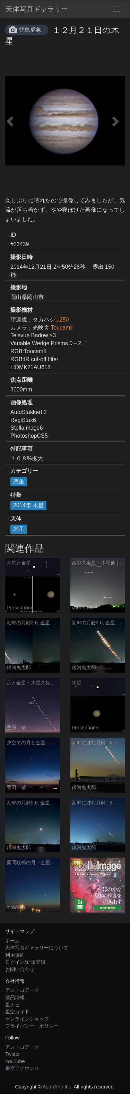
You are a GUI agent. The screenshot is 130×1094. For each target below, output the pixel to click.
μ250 (62, 320)
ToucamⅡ (62, 328)
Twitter (12, 1054)
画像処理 (21, 402)
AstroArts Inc (57, 1086)
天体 (15, 518)
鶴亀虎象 (30, 30)
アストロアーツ (22, 990)
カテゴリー (24, 471)
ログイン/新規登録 (25, 962)
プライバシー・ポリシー (32, 1026)
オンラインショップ (27, 1019)
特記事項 (21, 449)
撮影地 (18, 287)
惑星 (18, 481)
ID (13, 235)
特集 (15, 495)
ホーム (12, 940)
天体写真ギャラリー (37, 9)
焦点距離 (21, 380)
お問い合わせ (19, 969)
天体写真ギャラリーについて (36, 947)
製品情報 (15, 997)
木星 (18, 529)
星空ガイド (17, 1011)
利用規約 (15, 955)
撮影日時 (21, 257)
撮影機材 (21, 310)
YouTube (15, 1061)
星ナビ (12, 1004)
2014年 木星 (28, 505)
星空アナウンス (22, 1068)
